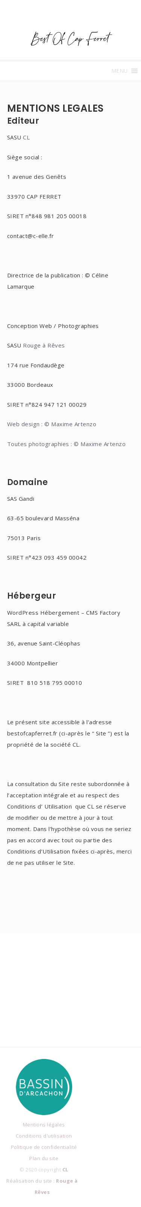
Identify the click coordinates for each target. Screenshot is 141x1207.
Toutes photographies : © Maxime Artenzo (66, 444)
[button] (119, 70)
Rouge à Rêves (44, 345)
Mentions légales (44, 1124)
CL (26, 137)
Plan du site (43, 1158)
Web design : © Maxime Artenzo (52, 424)
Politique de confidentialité (44, 1147)
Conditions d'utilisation (44, 1135)
